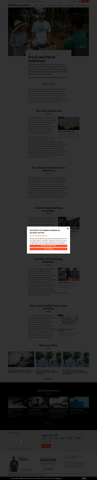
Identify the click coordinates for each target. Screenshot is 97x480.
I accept (84, 478)
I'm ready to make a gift (48, 245)
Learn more (58, 478)
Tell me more (48, 249)
